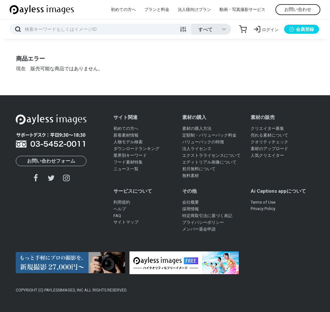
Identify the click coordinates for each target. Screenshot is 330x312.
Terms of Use (263, 202)
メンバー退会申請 (199, 229)
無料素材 (190, 175)
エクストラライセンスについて (211, 155)
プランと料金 (156, 9)
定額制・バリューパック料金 (209, 135)
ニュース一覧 (125, 168)
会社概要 (190, 202)
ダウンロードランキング (136, 148)
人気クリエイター (267, 155)
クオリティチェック (269, 141)
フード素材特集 (128, 162)
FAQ (117, 215)
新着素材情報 (125, 135)
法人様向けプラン (194, 9)
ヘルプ (119, 209)
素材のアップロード (269, 148)
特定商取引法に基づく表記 (207, 215)
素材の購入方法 (196, 128)
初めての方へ (123, 9)
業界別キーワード (130, 155)
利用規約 (121, 202)
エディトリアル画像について (209, 162)
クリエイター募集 (267, 128)
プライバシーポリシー (203, 222)
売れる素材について (269, 135)
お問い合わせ (297, 9)
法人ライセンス (196, 148)
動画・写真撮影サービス (242, 9)
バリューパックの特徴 (203, 141)
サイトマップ (125, 222)
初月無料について (199, 168)
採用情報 (190, 209)
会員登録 (301, 29)
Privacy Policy (263, 208)
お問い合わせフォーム (51, 161)
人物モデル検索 (128, 141)
